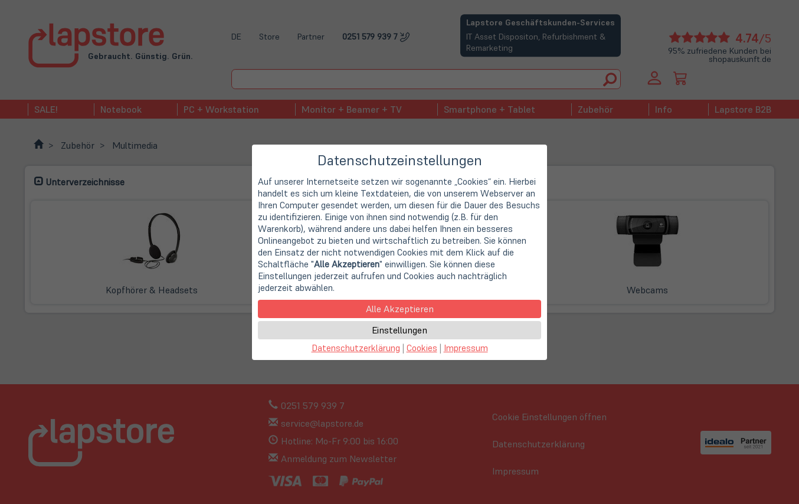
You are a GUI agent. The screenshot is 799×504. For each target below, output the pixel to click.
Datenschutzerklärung (356, 348)
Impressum (466, 348)
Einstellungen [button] (399, 330)
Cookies (422, 348)
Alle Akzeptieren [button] (400, 309)
